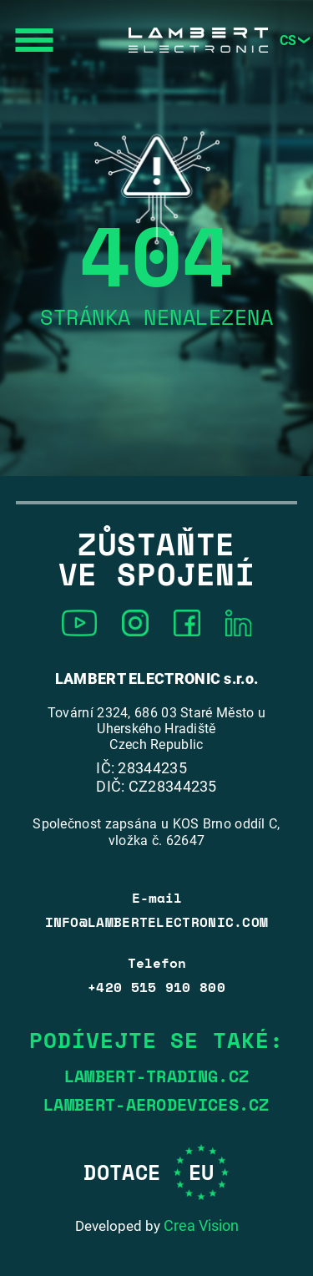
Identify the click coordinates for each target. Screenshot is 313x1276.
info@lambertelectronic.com (157, 922)
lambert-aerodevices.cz (156, 1105)
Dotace (156, 1172)
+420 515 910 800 (156, 987)
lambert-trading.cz (156, 1076)
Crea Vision (201, 1225)
